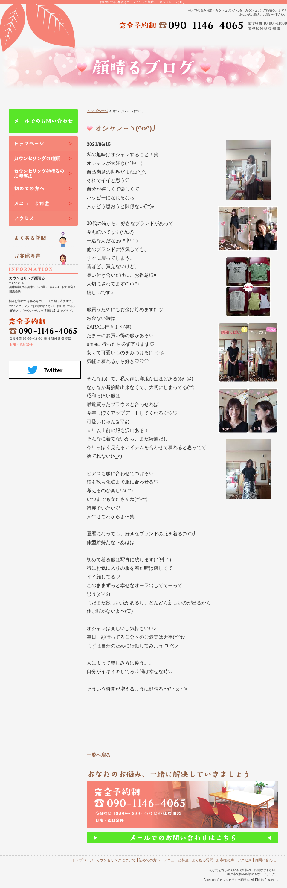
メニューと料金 (176, 860)
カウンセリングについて (116, 860)
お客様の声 (225, 860)
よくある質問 (202, 860)
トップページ (97, 111)
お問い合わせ (265, 860)
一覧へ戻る (99, 755)
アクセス (244, 860)
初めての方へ (149, 860)
